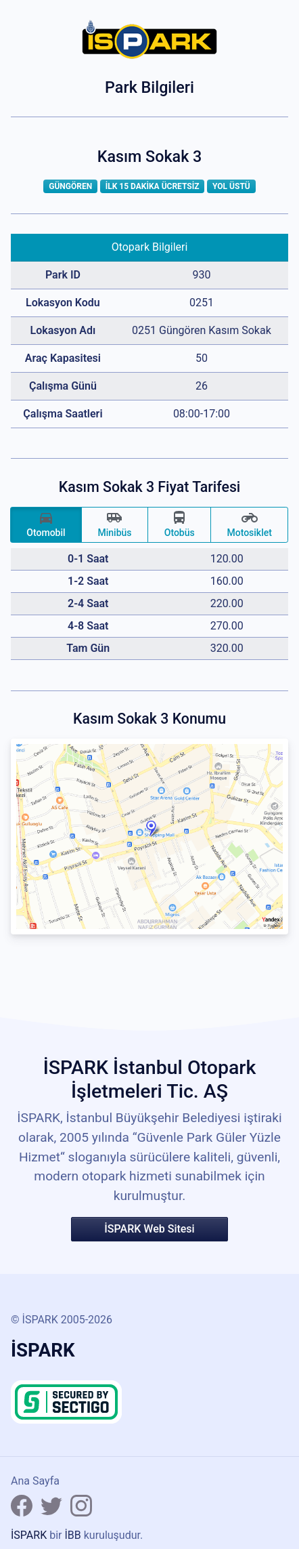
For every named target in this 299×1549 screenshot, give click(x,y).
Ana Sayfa (35, 1480)
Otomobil (45, 524)
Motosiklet (249, 524)
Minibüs (114, 524)
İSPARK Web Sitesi (149, 1228)
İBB (72, 1535)
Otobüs (179, 524)
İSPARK (29, 1535)
